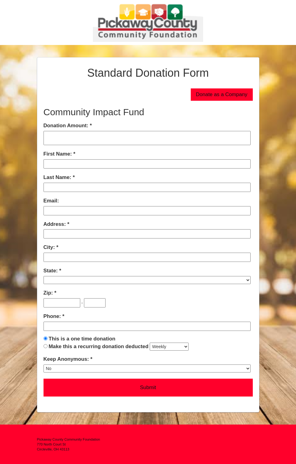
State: (51, 271)
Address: (55, 224)
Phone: (53, 316)
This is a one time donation (81, 339)
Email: (51, 201)
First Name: (58, 154)
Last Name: (58, 177)
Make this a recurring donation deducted (98, 346)
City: (50, 247)
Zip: (49, 293)
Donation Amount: (67, 125)
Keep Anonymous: (67, 359)
